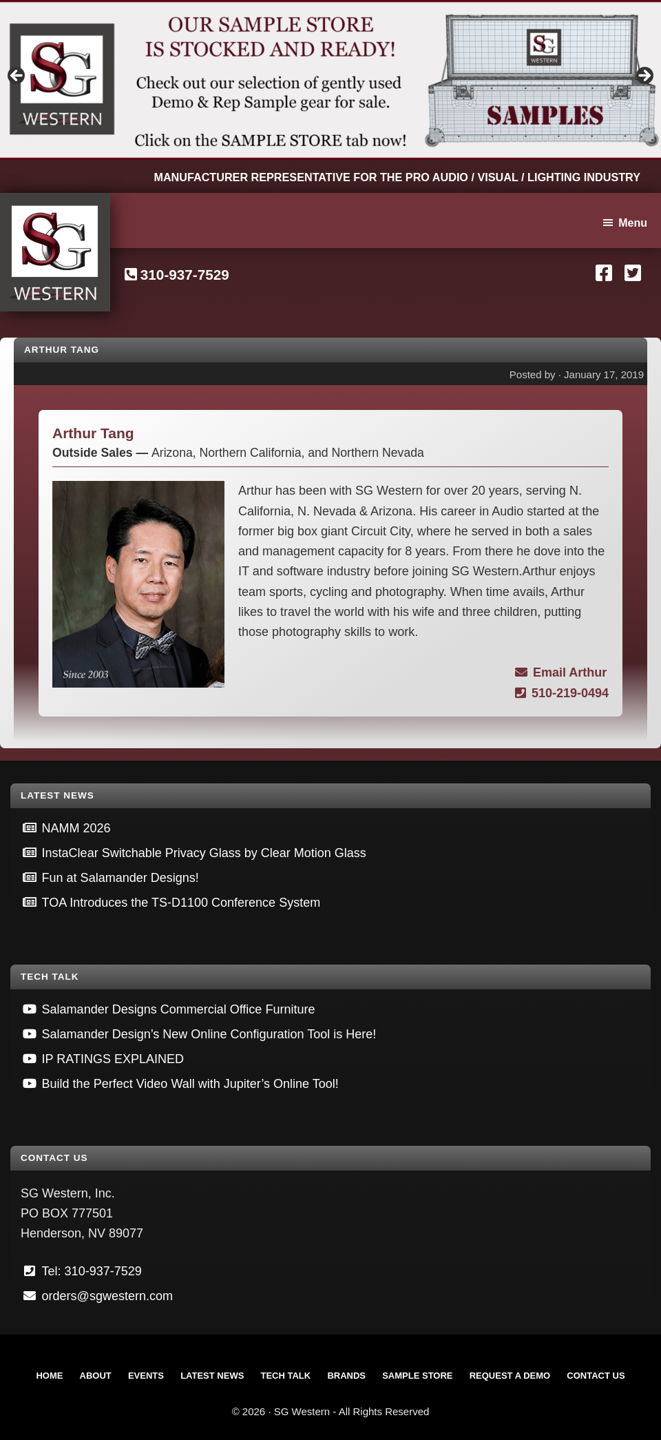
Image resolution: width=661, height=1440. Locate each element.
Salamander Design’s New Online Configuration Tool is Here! (209, 1034)
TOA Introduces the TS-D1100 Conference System (181, 902)
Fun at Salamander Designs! (120, 878)
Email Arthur (561, 672)
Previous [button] (17, 76)
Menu (632, 223)
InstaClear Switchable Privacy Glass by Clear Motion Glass (204, 853)
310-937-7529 (184, 274)
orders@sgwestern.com (107, 1296)
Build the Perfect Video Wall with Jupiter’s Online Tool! (190, 1084)
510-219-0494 (562, 693)
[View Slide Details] (330, 80)
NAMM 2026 (76, 828)
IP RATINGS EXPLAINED (113, 1059)
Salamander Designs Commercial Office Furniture (178, 1009)
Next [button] (643, 76)
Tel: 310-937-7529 (92, 1271)
